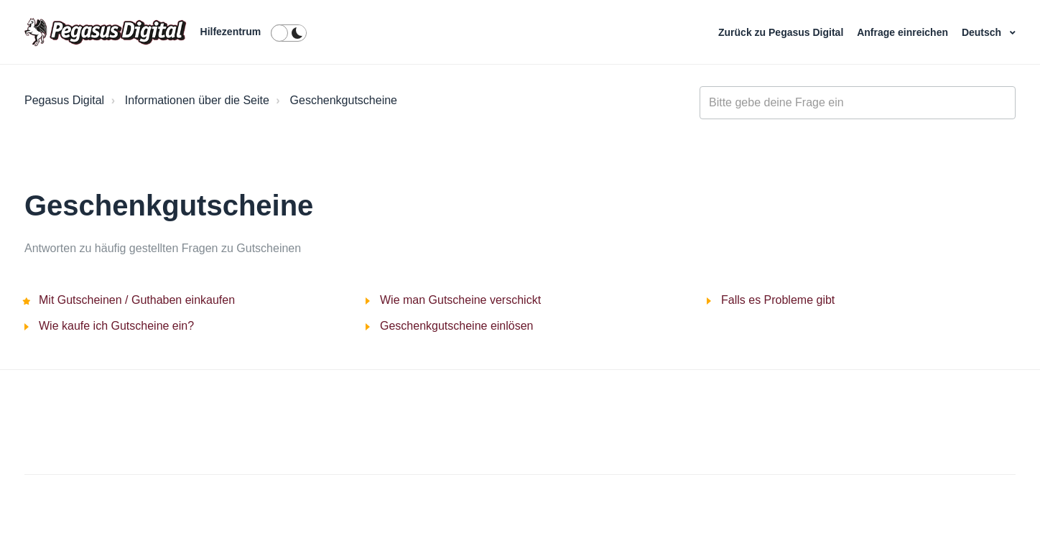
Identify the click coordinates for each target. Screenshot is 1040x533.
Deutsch (983, 32)
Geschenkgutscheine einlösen (456, 326)
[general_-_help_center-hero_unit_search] (858, 102)
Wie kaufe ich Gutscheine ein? (116, 326)
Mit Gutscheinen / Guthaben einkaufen (137, 300)
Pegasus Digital (64, 100)
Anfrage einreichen (904, 32)
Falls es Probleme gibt (778, 300)
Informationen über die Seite (197, 100)
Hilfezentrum (230, 31)
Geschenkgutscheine (343, 100)
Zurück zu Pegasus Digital (782, 32)
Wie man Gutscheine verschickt (460, 300)
